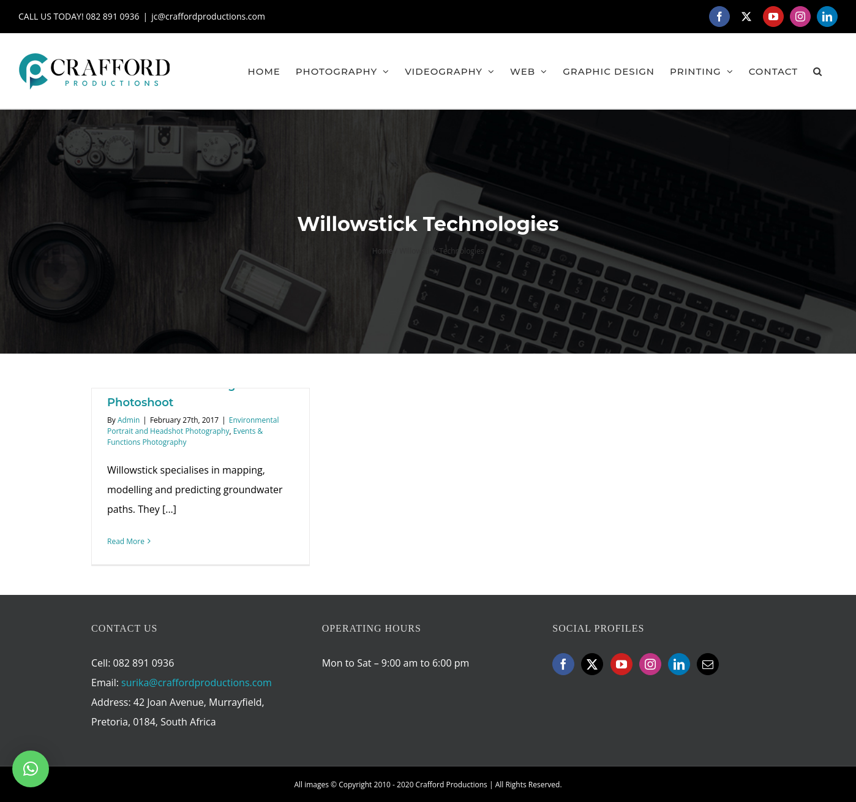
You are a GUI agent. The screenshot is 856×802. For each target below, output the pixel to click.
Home (382, 251)
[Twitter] (592, 664)
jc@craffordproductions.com (208, 16)
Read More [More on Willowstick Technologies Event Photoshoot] (126, 541)
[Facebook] (563, 664)
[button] (817, 71)
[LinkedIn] (679, 664)
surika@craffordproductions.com (196, 682)
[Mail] (708, 664)
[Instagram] (650, 664)
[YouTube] (621, 664)
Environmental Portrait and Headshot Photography (193, 425)
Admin (129, 420)
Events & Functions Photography (185, 436)
